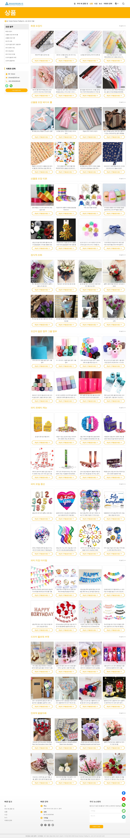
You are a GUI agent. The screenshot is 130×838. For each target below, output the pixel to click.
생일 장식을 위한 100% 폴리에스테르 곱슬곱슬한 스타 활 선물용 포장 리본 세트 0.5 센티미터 (42, 245)
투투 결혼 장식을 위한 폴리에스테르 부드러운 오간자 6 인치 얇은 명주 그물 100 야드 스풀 (90, 397)
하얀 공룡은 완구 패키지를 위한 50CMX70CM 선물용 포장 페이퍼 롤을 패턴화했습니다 (66, 168)
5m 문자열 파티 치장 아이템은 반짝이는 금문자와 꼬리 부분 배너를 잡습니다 (114, 626)
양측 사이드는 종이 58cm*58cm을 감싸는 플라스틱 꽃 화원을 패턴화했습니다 (114, 92)
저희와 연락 (108, 4)
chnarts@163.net (13, 77)
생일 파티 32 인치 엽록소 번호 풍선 (42, 513)
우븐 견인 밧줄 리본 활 (90, 207)
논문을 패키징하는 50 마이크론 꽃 (90, 55)
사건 (95, 4)
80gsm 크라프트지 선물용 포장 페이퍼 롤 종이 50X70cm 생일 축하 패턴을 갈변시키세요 (42, 168)
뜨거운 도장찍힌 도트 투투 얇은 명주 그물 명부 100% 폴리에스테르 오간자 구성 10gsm (66, 397)
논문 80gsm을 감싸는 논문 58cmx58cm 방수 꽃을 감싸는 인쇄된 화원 (114, 57)
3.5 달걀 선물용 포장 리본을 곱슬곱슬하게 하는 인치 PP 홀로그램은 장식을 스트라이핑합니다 (114, 210)
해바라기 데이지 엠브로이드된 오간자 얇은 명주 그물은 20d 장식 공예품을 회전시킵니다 (42, 397)
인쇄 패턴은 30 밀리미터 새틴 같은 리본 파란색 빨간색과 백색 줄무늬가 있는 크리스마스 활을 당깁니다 (114, 245)
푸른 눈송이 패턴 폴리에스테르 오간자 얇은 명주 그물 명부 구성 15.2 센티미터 (114, 397)
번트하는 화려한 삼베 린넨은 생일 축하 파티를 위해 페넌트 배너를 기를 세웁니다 (42, 591)
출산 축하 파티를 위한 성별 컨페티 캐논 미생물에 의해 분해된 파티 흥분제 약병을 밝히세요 (90, 439)
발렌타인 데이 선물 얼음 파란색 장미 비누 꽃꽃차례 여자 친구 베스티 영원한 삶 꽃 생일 (66, 703)
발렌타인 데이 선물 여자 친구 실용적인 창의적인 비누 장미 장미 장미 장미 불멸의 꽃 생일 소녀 (114, 703)
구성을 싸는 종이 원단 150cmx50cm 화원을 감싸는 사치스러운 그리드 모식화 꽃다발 (66, 92)
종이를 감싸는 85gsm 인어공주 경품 (42, 131)
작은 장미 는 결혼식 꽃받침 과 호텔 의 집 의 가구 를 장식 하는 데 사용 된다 (114, 779)
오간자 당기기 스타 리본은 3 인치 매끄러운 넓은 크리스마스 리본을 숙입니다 (90, 245)
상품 (91, 4)
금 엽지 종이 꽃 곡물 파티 (42, 436)
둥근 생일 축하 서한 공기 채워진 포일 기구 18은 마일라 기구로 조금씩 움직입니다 (90, 515)
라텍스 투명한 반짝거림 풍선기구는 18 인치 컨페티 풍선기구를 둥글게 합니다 (42, 550)
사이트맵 (40, 836)
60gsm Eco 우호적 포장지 (90, 131)
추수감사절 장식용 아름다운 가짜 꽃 (42, 319)
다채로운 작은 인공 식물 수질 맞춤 (90, 319)
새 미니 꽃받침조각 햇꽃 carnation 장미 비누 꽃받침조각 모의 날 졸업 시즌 (90, 668)
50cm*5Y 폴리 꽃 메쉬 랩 (42, 55)
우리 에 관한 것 (82, 4)
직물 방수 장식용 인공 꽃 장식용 (66, 284)
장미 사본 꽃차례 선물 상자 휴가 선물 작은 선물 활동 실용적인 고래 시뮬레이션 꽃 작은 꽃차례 (42, 703)
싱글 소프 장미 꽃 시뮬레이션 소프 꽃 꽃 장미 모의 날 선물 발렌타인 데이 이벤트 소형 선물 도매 (90, 703)
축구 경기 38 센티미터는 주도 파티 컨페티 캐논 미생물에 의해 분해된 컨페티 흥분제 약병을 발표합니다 (66, 474)
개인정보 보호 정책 (30, 836)
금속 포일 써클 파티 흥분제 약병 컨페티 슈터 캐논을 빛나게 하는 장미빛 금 (90, 474)
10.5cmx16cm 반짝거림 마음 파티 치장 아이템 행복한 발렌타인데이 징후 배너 (66, 626)
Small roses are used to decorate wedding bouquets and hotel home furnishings (90, 744)
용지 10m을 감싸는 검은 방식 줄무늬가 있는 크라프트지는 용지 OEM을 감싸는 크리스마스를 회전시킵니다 (114, 133)
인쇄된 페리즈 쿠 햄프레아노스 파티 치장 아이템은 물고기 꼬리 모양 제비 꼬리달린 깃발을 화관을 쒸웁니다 (114, 591)
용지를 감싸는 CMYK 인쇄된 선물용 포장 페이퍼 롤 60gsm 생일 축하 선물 (90, 168)
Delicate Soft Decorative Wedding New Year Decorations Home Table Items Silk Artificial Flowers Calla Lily (42, 744)
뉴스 (100, 4)
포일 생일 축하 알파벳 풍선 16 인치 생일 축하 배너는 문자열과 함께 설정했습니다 (90, 591)
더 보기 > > (122, 26)
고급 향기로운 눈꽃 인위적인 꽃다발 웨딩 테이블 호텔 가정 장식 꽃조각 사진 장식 (90, 779)
